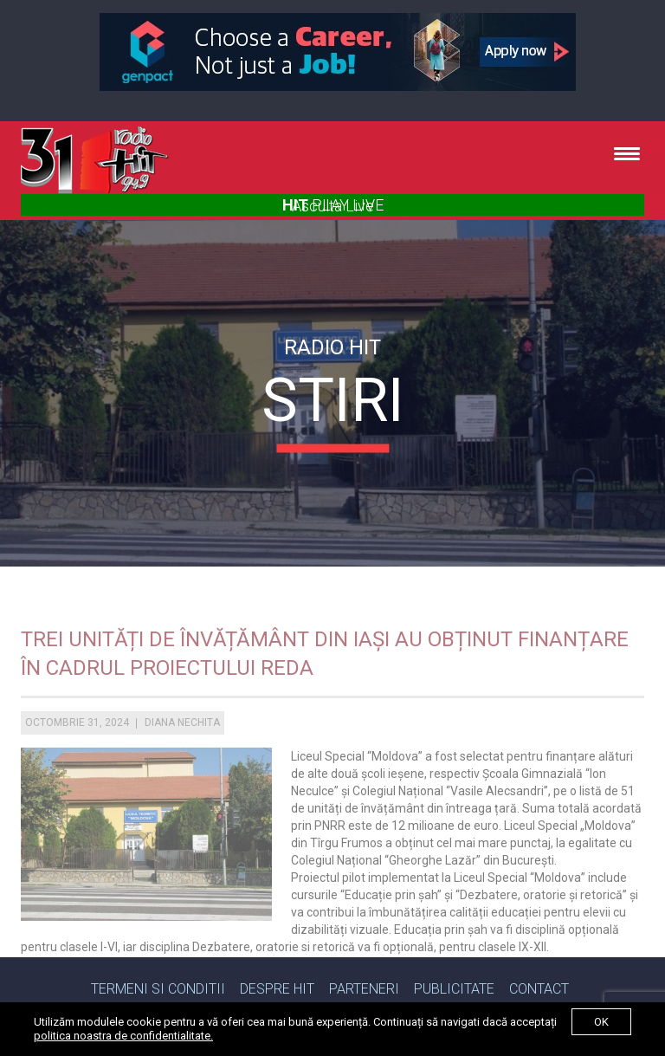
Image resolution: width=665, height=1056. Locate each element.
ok (601, 1021)
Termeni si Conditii (158, 989)
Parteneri (364, 989)
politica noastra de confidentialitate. (123, 1035)
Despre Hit (277, 989)
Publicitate (454, 989)
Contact (539, 989)
